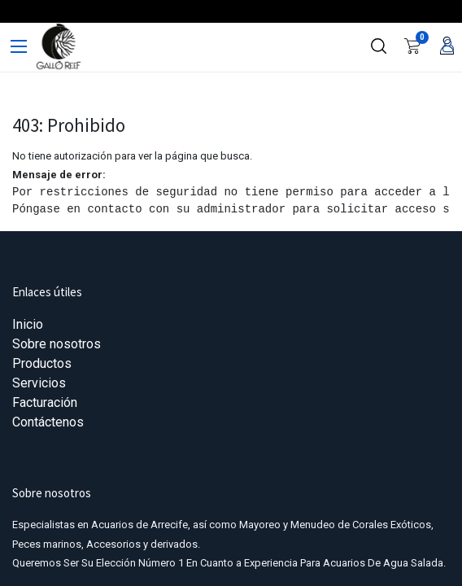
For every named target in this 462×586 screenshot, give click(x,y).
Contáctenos (48, 422)
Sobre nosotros (56, 344)
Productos (42, 363)
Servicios (39, 383)
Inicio (27, 324)
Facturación (44, 402)
